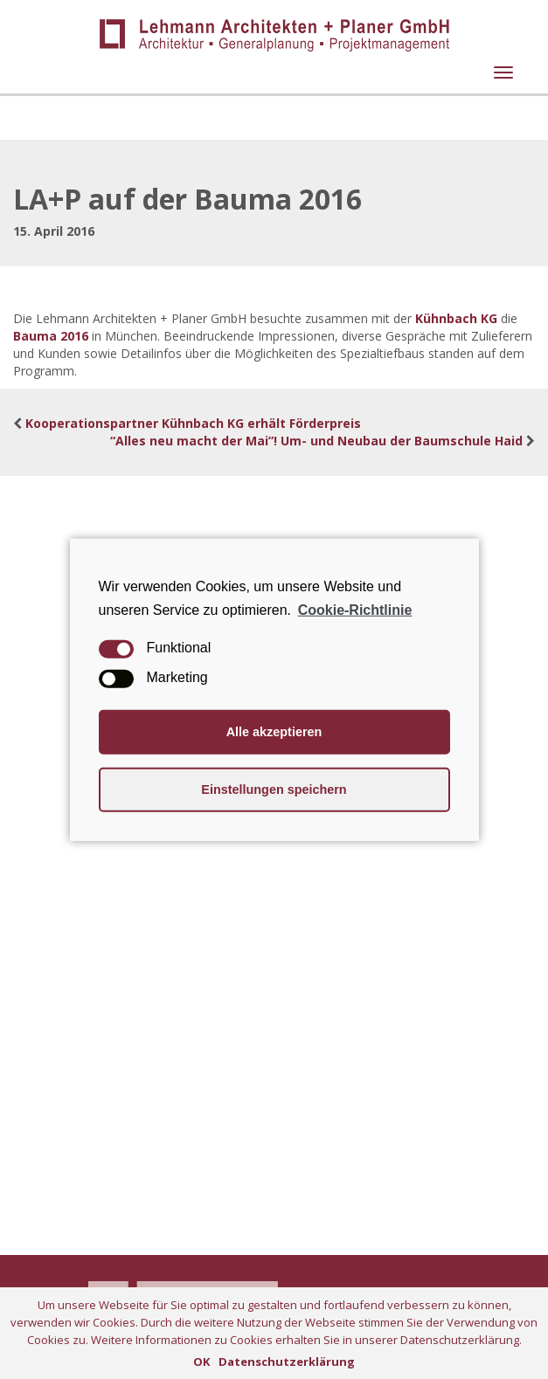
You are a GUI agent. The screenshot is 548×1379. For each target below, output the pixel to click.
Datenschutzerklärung (287, 1361)
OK (201, 1361)
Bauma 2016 (50, 336)
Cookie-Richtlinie (355, 609)
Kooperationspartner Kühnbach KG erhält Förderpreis (193, 423)
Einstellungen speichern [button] (273, 789)
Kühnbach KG (456, 318)
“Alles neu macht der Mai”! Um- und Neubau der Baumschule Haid (316, 440)
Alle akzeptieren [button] (274, 732)
